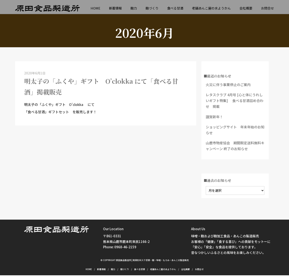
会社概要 (245, 8)
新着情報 (115, 8)
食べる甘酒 (175, 8)
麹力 (133, 8)
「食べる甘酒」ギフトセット (46, 118)
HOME (95, 8)
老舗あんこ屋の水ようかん (211, 8)
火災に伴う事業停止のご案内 (228, 86)
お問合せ (267, 8)
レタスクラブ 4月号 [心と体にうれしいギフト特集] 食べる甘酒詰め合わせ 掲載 (234, 102)
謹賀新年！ (214, 118)
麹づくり (152, 8)
